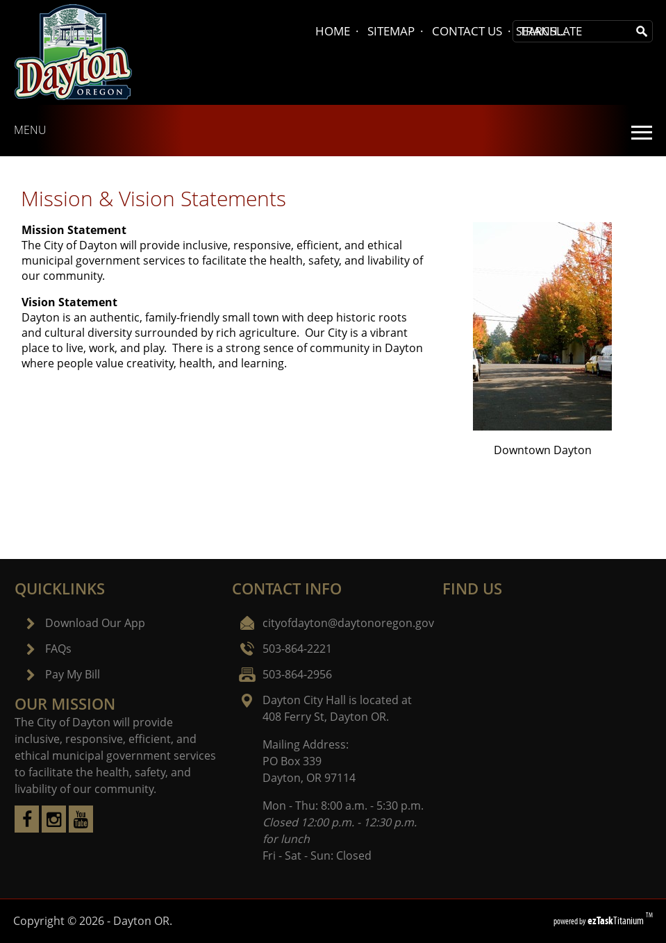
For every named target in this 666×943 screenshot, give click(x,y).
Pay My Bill (72, 674)
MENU (30, 129)
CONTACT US (467, 31)
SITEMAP (391, 31)
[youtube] (81, 828)
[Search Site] (572, 31)
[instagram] (54, 828)
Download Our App (95, 623)
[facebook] (27, 828)
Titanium (617, 920)
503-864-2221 (297, 648)
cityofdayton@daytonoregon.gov (348, 623)
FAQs (58, 648)
